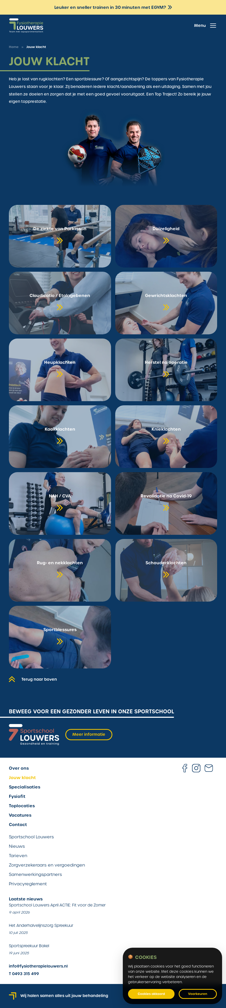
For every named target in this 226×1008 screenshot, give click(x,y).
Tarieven (18, 855)
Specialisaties (24, 787)
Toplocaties (22, 806)
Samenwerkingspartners (35, 874)
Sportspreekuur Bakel (29, 946)
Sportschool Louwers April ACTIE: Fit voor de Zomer (57, 905)
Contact (18, 824)
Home (14, 47)
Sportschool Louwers (31, 837)
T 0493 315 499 (24, 973)
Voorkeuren (197, 994)
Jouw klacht (22, 777)
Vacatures (20, 815)
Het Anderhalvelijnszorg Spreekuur (41, 925)
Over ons (19, 768)
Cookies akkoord (151, 994)
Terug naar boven (33, 678)
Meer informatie (88, 734)
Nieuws (17, 846)
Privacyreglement (28, 884)
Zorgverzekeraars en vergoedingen (47, 865)
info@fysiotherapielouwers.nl (38, 966)
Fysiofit (17, 796)
